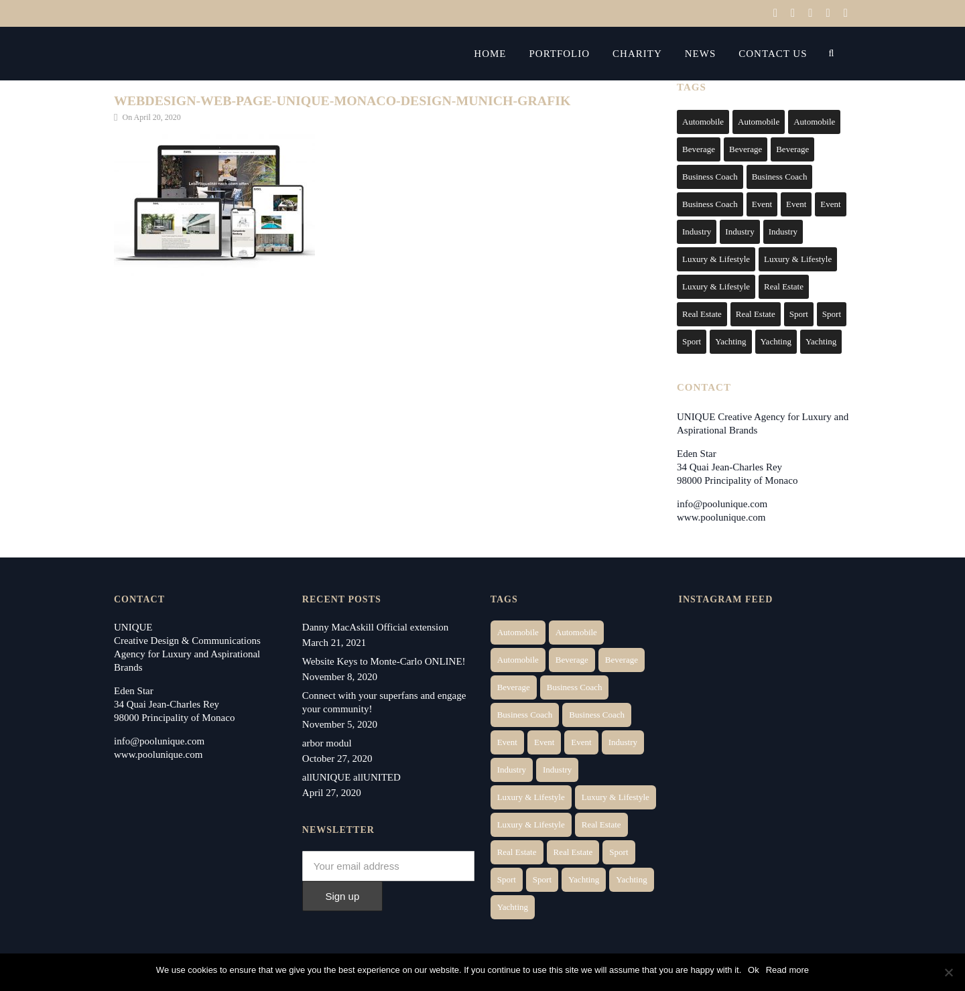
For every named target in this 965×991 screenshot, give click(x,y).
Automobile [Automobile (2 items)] (758, 122)
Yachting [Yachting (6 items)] (730, 341)
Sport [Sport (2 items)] (798, 314)
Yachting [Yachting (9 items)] (821, 341)
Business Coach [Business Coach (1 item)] (710, 177)
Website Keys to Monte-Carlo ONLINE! (384, 661)
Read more (787, 970)
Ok (753, 970)
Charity (654, 53)
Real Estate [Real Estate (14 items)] (783, 286)
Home (507, 53)
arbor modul (327, 743)
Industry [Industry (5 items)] (783, 231)
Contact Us (789, 53)
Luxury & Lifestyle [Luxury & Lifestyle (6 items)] (716, 259)
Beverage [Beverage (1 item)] (698, 149)
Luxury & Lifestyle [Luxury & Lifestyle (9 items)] (716, 286)
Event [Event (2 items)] (762, 204)
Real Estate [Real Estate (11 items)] (755, 314)
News (716, 53)
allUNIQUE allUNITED (351, 777)
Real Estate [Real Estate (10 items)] (702, 314)
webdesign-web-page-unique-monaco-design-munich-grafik (344, 100)
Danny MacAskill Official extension (375, 627)
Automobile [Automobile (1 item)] (703, 122)
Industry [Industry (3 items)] (696, 231)
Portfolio (575, 53)
